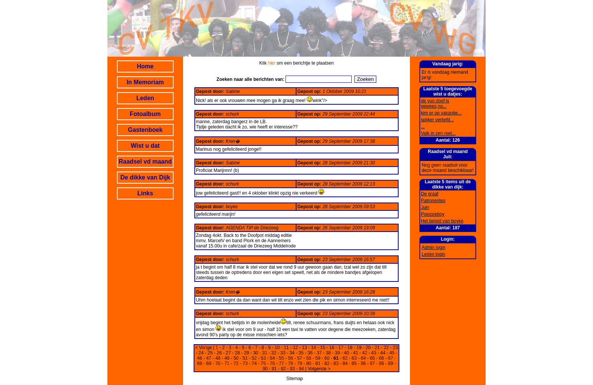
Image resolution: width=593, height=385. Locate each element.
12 (295, 347)
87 (372, 363)
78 (290, 363)
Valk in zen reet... (438, 133)
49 (226, 358)
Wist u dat (145, 145)
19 (359, 347)
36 (309, 353)
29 (246, 353)
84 (345, 363)
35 (300, 353)
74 (254, 363)
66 (381, 358)
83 (336, 363)
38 (328, 353)
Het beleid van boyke (442, 221)
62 (345, 358)
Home (145, 66)
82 (326, 363)
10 (277, 347)
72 (235, 363)
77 (281, 363)
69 (208, 363)
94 (301, 368)
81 (317, 363)
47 (208, 358)
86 (363, 363)
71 (226, 363)
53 (263, 358)
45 (392, 353)
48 (217, 358)
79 (299, 363)
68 (199, 363)
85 (354, 363)
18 (350, 347)
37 (319, 353)
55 (281, 358)
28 (237, 353)
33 (282, 353)
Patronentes (433, 200)
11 (286, 347)
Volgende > (318, 368)
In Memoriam (145, 82)
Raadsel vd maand (145, 161)
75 (263, 363)
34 (291, 353)
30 (255, 353)
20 (368, 347)
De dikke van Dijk (145, 177)
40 (346, 353)
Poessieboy (432, 214)
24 (201, 353)
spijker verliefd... (437, 119)
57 (299, 358)
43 (373, 353)
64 (363, 358)
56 (290, 358)
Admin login (434, 247)
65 (372, 358)
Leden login (433, 254)
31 (264, 353)
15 (322, 347)
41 (355, 353)
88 (381, 363)
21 (377, 347)
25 (210, 353)
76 (272, 363)
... (423, 126)
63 (354, 358)
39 (337, 353)
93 (292, 368)
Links (145, 193)
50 (235, 358)
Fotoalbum (145, 114)
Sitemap (294, 378)
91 (274, 368)
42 (364, 353)
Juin (425, 207)
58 (308, 358)
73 (244, 363)
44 (382, 353)
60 (326, 358)
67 (390, 358)
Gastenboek (145, 130)
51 (244, 358)
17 (340, 347)
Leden (145, 98)
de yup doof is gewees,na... (435, 103)
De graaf (429, 193)
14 (313, 347)
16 (331, 347)
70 (217, 363)
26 (219, 353)
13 (304, 347)
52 (254, 358)
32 (273, 353)
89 (390, 363)
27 (228, 353)
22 (386, 347)
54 (272, 358)
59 (317, 358)
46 (199, 358)
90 (264, 368)
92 (283, 368)
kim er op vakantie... (441, 113)
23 (395, 347)
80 (308, 363)
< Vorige (203, 347)
